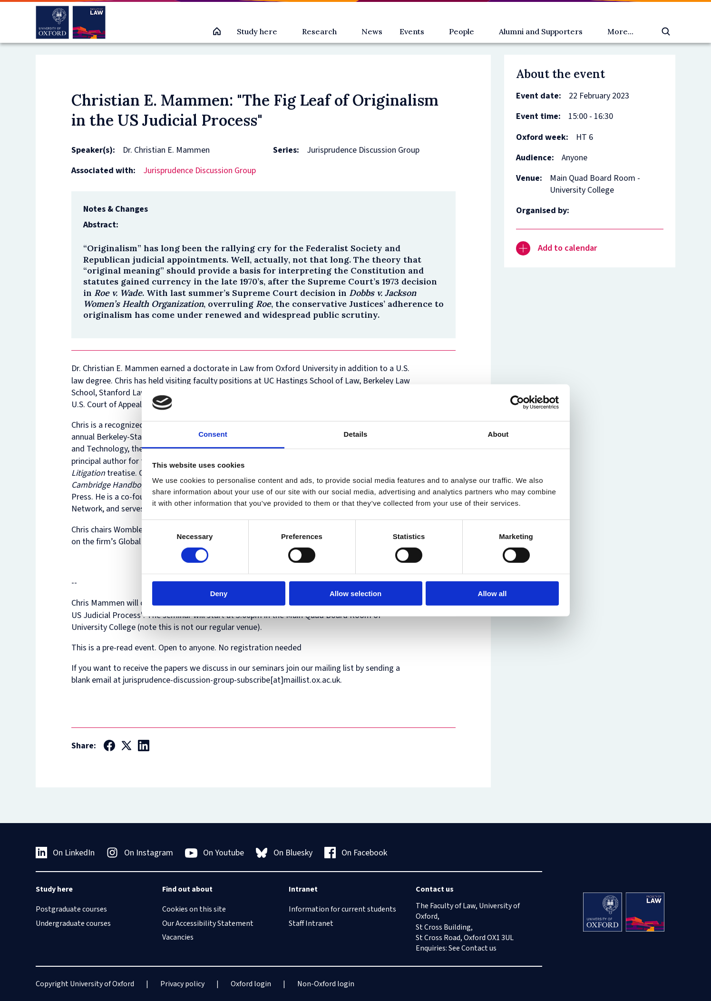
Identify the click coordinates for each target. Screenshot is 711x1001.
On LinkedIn (65, 853)
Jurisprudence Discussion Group (199, 171)
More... (620, 31)
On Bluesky (284, 853)
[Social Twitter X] (126, 745)
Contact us (479, 948)
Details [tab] (356, 434)
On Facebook (356, 853)
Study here (257, 31)
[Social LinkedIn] (143, 745)
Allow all (492, 593)
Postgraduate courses (71, 909)
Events (411, 31)
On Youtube (214, 853)
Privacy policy (182, 984)
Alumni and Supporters (541, 31)
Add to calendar (556, 248)
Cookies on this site (194, 909)
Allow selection (355, 593)
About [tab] (498, 434)
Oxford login (251, 984)
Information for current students (342, 909)
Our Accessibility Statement (207, 923)
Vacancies (178, 937)
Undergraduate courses (73, 923)
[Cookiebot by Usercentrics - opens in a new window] (517, 402)
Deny (219, 593)
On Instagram (140, 853)
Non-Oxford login (325, 984)
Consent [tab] (212, 434)
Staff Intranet (311, 923)
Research (319, 31)
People (461, 31)
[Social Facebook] (109, 745)
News (371, 31)
